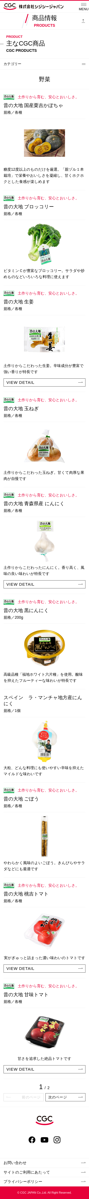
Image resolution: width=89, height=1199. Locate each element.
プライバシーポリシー (44, 1181)
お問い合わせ (44, 1163)
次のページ (65, 1097)
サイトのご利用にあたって (44, 1172)
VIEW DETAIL (44, 382)
